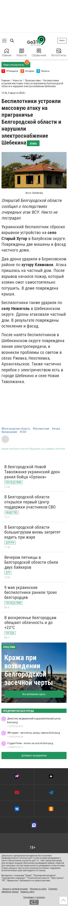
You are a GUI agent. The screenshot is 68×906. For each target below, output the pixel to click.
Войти (62, 40)
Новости (22, 53)
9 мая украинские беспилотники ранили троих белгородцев (30, 592)
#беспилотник (41, 428)
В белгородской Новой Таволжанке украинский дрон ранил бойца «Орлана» (32, 471)
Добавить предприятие (34, 755)
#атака (56, 428)
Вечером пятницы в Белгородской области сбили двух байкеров (31, 562)
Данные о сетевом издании (15, 889)
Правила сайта (27, 891)
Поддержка (28, 897)
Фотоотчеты (58, 53)
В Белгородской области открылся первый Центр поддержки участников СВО (30, 501)
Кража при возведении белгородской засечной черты (28, 670)
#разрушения (9, 432)
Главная (6, 53)
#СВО (23, 432)
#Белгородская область (15, 428)
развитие (40, 897)
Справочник (39, 53)
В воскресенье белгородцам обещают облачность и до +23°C (30, 622)
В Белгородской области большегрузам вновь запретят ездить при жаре (32, 532)
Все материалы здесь (34, 694)
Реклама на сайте (38, 889)
